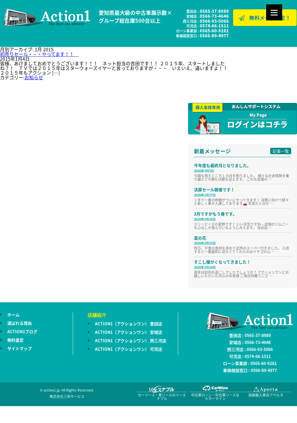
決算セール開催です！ (214, 189)
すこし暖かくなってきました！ (222, 262)
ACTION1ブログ (22, 331)
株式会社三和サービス (67, 396)
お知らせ (33, 77)
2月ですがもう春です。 (215, 214)
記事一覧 (281, 151)
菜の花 (200, 238)
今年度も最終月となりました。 (222, 165)
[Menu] (274, 12)
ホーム (13, 315)
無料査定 (15, 340)
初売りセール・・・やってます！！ (39, 53)
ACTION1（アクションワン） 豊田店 (128, 324)
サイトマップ (19, 348)
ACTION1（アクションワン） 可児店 (128, 349)
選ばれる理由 (19, 323)
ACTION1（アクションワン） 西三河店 (130, 340)
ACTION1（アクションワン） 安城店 (128, 332)
